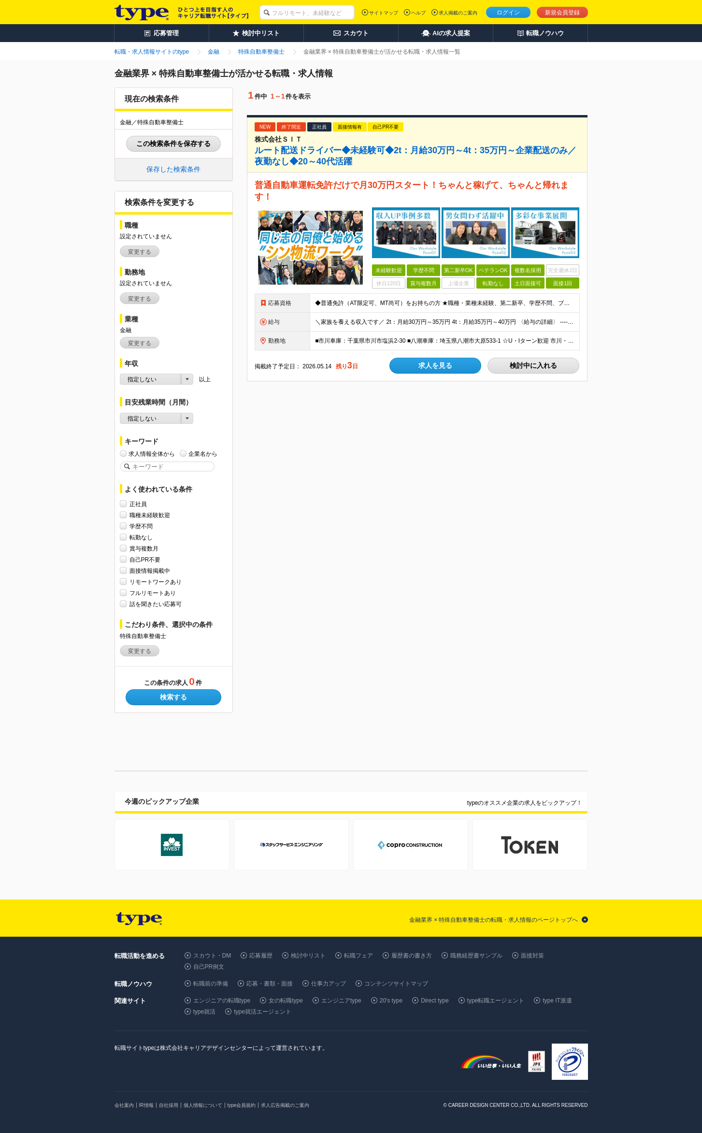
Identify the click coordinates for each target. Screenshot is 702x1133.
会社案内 (124, 1105)
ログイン (508, 12)
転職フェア (358, 955)
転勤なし (141, 537)
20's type (391, 1000)
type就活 (204, 1011)
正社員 (138, 504)
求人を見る (435, 365)
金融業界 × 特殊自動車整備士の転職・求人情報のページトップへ (493, 919)
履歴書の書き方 (411, 955)
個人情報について (203, 1105)
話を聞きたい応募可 (155, 604)
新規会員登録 (562, 12)
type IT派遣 (557, 1000)
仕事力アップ (328, 983)
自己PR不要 (145, 559)
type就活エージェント (262, 1011)
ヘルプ (418, 12)
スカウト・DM (212, 955)
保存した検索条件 (173, 169)
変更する (139, 251)
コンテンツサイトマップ (396, 983)
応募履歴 (260, 955)
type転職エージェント (496, 1000)
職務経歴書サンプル (476, 955)
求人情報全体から (152, 453)
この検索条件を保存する (173, 143)
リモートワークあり (155, 581)
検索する (173, 697)
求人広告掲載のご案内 (285, 1105)
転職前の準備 (210, 983)
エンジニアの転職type (222, 1000)
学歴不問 (141, 526)
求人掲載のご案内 (458, 12)
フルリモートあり (152, 592)
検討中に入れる (533, 365)
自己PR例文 (209, 966)
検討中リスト (308, 955)
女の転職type (286, 1000)
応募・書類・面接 (269, 983)
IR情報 (146, 1105)
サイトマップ (383, 12)
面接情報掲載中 (149, 570)
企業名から (202, 453)
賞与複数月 (143, 548)
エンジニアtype (341, 1000)
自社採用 (168, 1105)
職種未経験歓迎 (149, 515)
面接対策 (532, 955)
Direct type (434, 1000)
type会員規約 (242, 1105)
